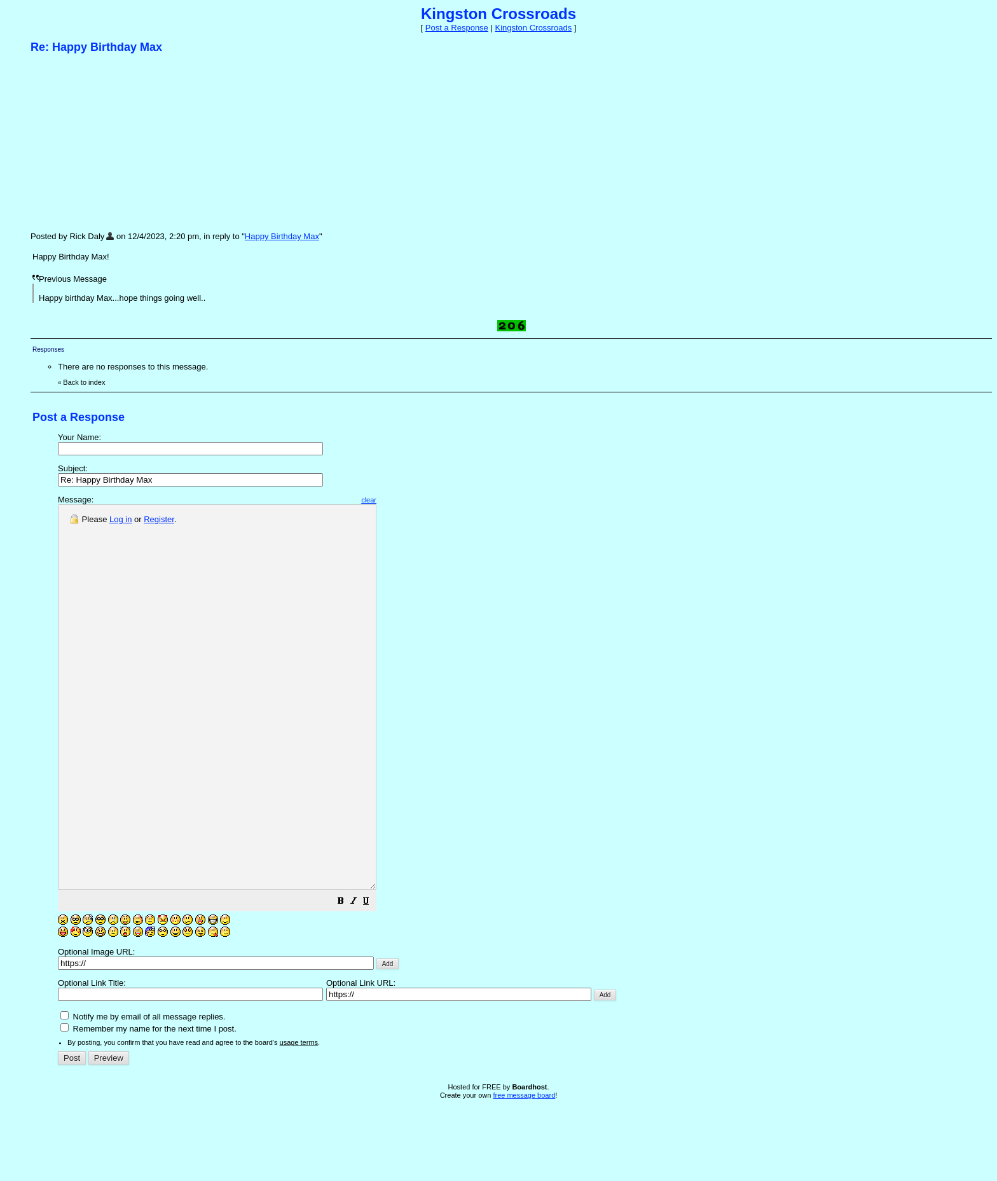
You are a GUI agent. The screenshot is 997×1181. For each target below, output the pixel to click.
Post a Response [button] (456, 27)
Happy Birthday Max (282, 236)
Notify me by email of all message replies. (142, 1093)
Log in (120, 519)
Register (159, 519)
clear (407, 500)
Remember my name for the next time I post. (148, 1105)
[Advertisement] (126, 141)
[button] (379, 979)
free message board (524, 1171)
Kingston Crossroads (533, 27)
